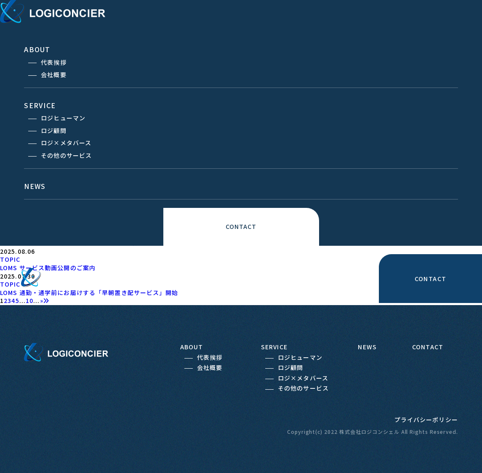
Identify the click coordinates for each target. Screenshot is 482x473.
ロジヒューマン (63, 118)
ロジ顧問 (53, 130)
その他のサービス (66, 155)
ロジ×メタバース (66, 142)
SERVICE (40, 105)
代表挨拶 (53, 62)
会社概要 (53, 74)
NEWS (34, 186)
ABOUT (37, 49)
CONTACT (241, 226)
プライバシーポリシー (426, 419)
